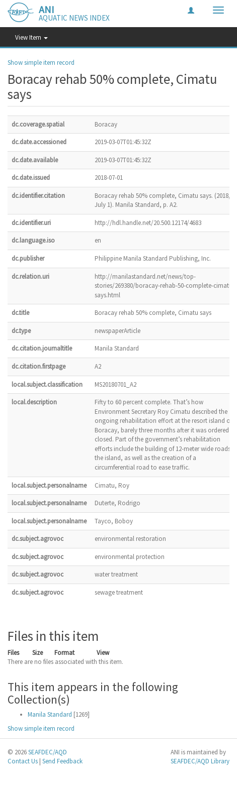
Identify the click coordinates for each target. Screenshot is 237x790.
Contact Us (23, 761)
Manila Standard (50, 714)
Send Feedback (62, 761)
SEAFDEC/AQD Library (200, 761)
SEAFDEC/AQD (47, 752)
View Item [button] (31, 37)
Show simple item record (41, 62)
